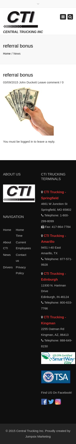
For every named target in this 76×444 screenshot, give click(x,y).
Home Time (20, 232)
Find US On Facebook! (56, 392)
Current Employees (22, 245)
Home (7, 53)
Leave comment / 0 (51, 82)
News (7, 254)
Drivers (8, 267)
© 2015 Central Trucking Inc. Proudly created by (38, 431)
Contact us (21, 257)
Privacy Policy (21, 270)
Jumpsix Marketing (38, 436)
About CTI (7, 245)
